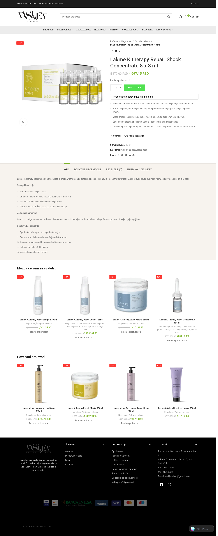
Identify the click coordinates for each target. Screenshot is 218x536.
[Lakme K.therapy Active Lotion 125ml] (84, 295)
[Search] (116, 16)
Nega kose (126, 41)
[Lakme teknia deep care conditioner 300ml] (38, 383)
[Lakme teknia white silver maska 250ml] (177, 383)
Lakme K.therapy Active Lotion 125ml (85, 319)
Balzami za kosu (44, 415)
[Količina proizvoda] (116, 87)
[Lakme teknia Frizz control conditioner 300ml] (131, 383)
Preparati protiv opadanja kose (173, 326)
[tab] (67, 168)
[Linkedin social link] (130, 155)
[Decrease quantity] (112, 87)
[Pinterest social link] (126, 155)
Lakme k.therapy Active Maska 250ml (131, 319)
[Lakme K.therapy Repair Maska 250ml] (84, 383)
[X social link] (122, 155)
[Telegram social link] (133, 155)
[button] (201, 528)
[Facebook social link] (118, 155)
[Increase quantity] (120, 87)
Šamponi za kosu (44, 323)
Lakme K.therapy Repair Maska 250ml (85, 408)
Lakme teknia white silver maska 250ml (177, 408)
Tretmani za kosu (136, 323)
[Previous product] (112, 51)
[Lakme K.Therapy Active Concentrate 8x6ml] (177, 295)
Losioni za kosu (83, 323)
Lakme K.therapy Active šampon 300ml (38, 319)
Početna (114, 41)
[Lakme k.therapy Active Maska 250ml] (131, 295)
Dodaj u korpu (134, 87)
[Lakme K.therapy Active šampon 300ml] (38, 295)
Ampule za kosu (142, 41)
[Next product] (119, 51)
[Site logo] (32, 16)
